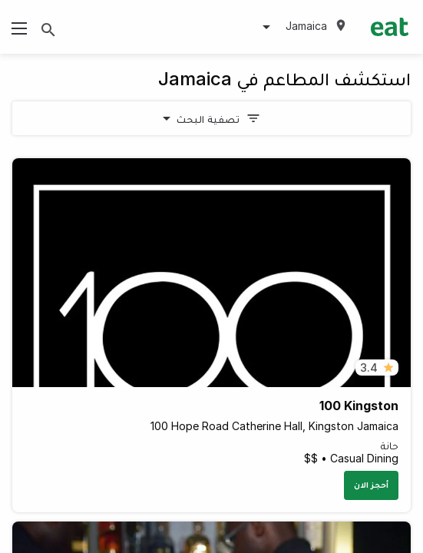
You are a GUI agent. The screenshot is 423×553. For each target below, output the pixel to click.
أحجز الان (371, 484)
